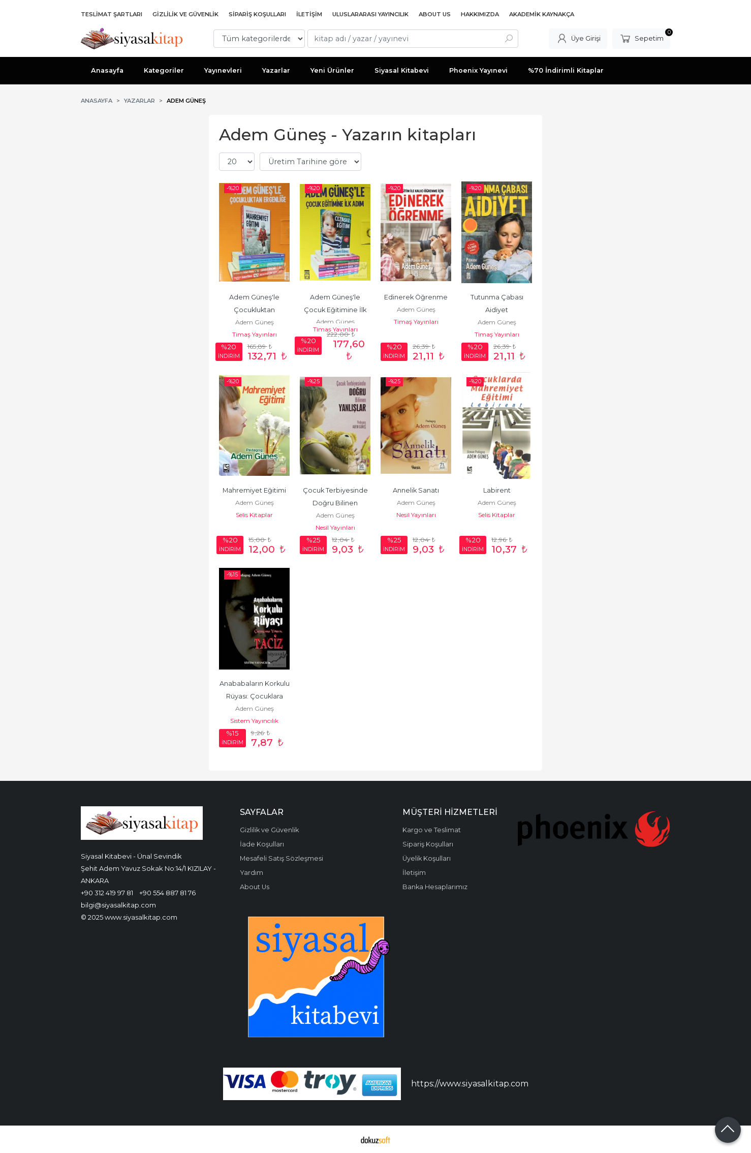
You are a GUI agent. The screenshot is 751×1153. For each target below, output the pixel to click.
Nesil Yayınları (335, 527)
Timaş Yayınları (254, 334)
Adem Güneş (254, 322)
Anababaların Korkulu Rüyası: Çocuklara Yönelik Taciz (255, 696)
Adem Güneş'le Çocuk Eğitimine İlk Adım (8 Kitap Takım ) (335, 309)
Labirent (497, 490)
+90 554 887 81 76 (167, 893)
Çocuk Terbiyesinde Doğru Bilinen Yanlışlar (336, 503)
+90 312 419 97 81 (107, 893)
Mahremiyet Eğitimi (254, 490)
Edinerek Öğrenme (416, 297)
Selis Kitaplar (254, 515)
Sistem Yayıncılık (254, 720)
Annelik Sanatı (416, 490)
